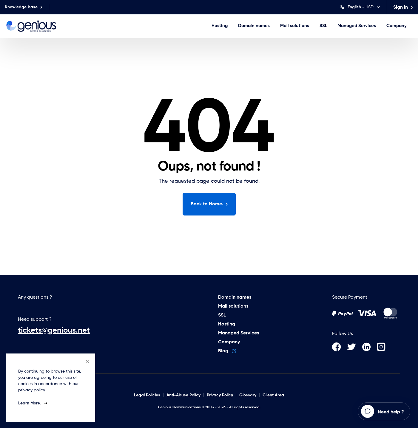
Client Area (273, 395)
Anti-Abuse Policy (183, 395)
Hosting (220, 26)
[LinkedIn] (369, 347)
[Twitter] (354, 347)
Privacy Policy (220, 395)
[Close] (87, 361)
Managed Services (356, 26)
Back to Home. (209, 204)
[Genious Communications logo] (31, 26)
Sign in (403, 7)
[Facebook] (339, 347)
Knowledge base (24, 7)
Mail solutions (294, 26)
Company (396, 26)
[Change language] (360, 7)
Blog (227, 351)
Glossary (247, 395)
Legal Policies (147, 395)
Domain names (254, 26)
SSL (323, 26)
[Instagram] (384, 347)
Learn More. (29, 403)
